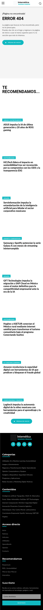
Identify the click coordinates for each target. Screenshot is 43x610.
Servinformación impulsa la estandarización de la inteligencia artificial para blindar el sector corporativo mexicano (20, 206)
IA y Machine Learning (11, 362)
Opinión (6, 198)
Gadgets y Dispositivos (12, 238)
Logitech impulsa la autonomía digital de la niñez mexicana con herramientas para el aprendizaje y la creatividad (22, 408)
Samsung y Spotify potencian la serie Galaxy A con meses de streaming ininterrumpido (22, 245)
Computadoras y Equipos (12, 400)
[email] (21, 596)
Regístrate (21, 603)
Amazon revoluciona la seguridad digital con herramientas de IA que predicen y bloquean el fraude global (21, 370)
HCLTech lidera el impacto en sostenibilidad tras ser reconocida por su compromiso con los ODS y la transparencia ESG (21, 166)
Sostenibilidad (9, 158)
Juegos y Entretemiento (12, 120)
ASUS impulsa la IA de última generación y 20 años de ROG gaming (18, 127)
